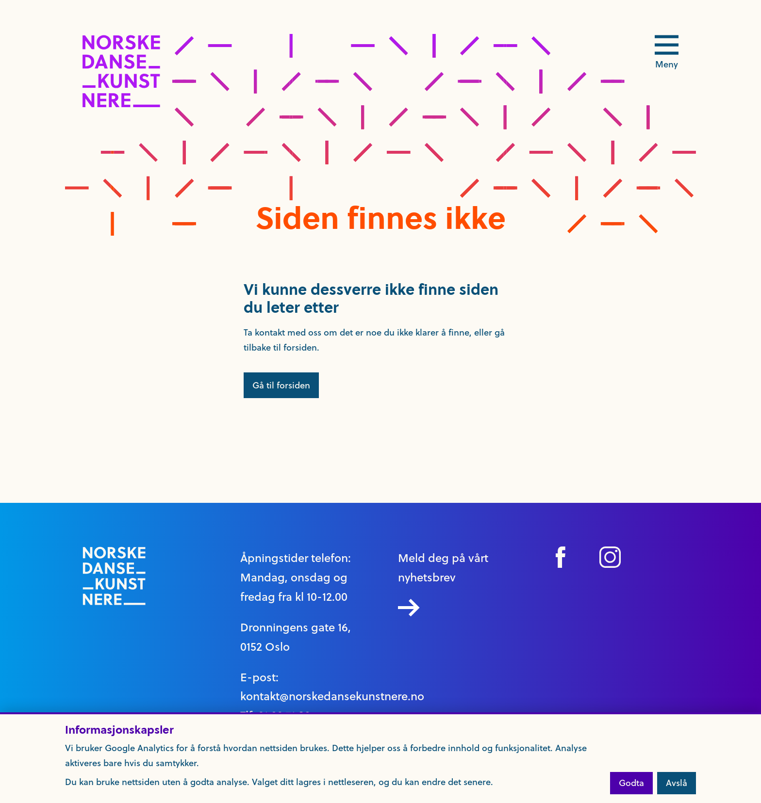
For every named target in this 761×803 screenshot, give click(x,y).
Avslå (676, 783)
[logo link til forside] (121, 104)
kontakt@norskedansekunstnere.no (332, 696)
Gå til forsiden (281, 385)
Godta (631, 783)
